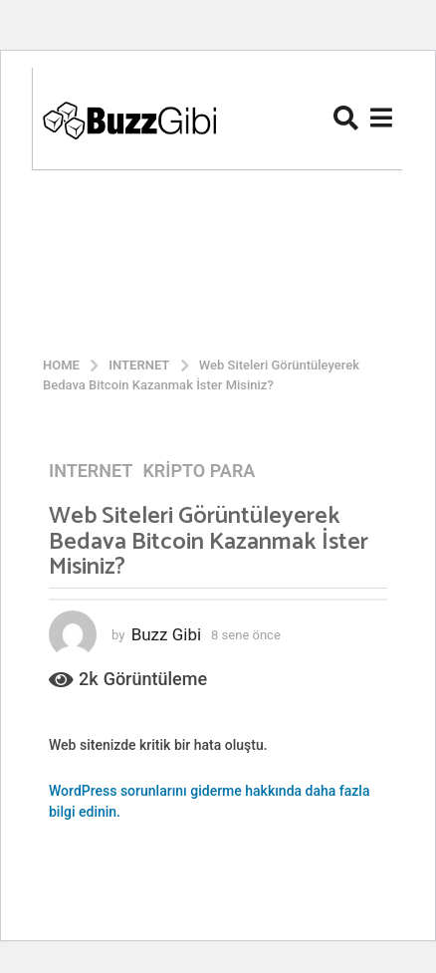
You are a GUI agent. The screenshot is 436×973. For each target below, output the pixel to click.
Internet (90, 471)
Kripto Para (198, 471)
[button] (345, 117)
